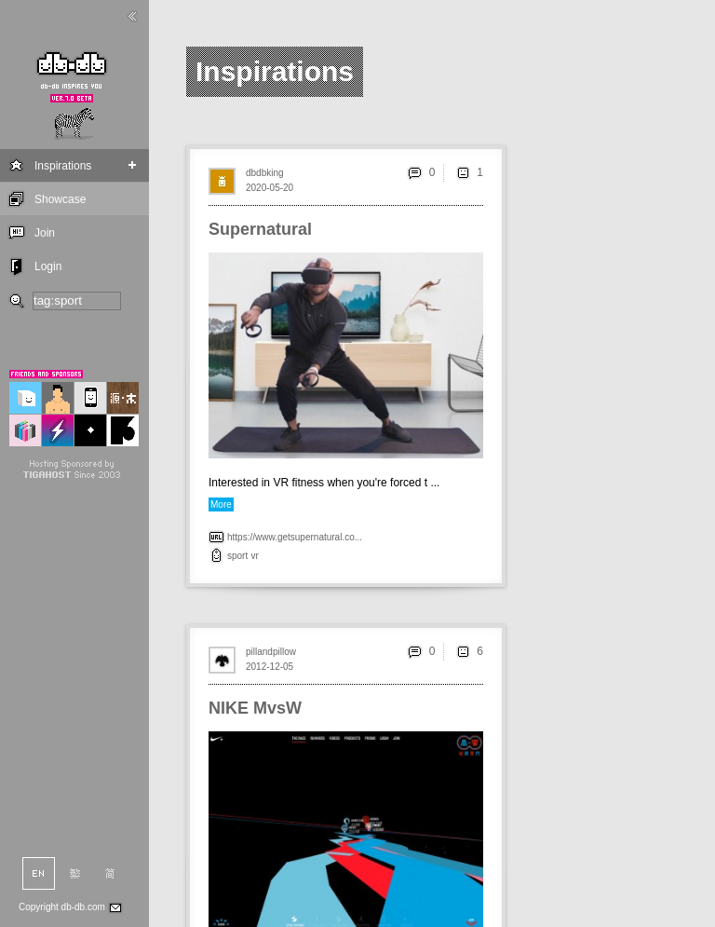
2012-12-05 (269, 666)
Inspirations (62, 165)
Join (44, 232)
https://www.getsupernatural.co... (294, 537)
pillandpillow (271, 652)
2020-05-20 (269, 188)
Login (47, 266)
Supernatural (260, 229)
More (221, 504)
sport (237, 556)
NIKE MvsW (255, 708)
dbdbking (265, 173)
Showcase (60, 199)
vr (255, 556)
